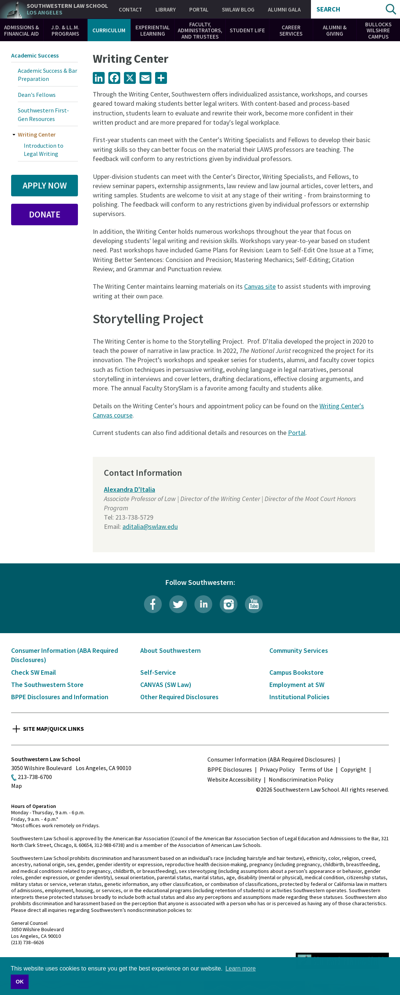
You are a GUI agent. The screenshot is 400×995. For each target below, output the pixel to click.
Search (328, 9)
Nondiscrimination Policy (301, 779)
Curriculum (108, 30)
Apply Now (45, 185)
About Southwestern (170, 650)
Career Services (290, 30)
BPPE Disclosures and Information (59, 697)
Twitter (178, 604)
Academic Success (35, 55)
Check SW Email (33, 672)
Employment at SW (296, 684)
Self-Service (158, 672)
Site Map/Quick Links (53, 728)
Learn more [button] (240, 968)
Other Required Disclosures (179, 697)
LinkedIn (203, 604)
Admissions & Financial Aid (21, 30)
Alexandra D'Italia (129, 489)
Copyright (353, 769)
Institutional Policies (299, 697)
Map (16, 785)
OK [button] (20, 982)
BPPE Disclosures (229, 769)
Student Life (247, 30)
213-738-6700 (35, 776)
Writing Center (37, 134)
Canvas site (260, 286)
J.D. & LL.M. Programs (65, 30)
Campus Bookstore (296, 672)
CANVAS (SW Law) (165, 684)
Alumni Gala (284, 9)
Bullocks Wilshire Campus (378, 30)
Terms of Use (316, 769)
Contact (130, 9)
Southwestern (67, 9)
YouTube (254, 604)
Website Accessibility (234, 779)
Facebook (153, 604)
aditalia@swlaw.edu (150, 526)
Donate (44, 214)
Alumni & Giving (335, 30)
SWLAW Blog (238, 9)
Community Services (298, 650)
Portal (199, 9)
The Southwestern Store (47, 684)
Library (165, 9)
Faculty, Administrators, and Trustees (200, 30)
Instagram (228, 604)
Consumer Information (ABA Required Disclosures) (271, 759)
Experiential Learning (152, 30)
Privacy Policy (277, 769)
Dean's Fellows (37, 94)
